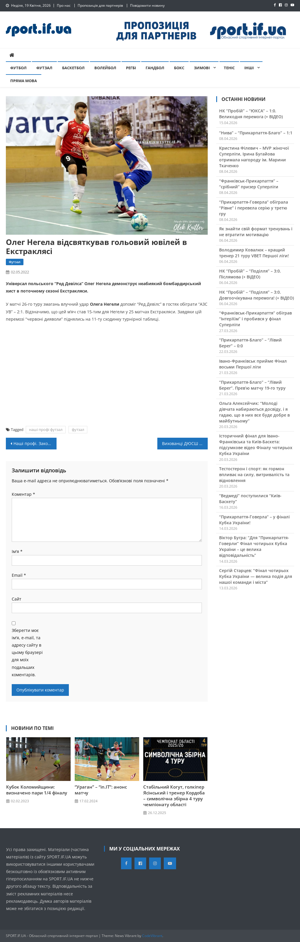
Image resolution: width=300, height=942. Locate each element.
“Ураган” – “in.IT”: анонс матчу (101, 790)
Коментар (23, 494)
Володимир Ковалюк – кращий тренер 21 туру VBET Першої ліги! (254, 252)
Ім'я (17, 551)
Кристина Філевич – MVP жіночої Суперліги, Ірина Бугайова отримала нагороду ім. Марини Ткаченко (254, 156)
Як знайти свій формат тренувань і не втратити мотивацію (255, 231)
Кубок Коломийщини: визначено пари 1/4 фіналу (36, 790)
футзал (78, 429)
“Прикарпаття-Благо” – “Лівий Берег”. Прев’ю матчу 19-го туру (252, 385)
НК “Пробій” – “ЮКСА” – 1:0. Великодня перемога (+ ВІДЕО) (251, 113)
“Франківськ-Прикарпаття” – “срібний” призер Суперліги (248, 184)
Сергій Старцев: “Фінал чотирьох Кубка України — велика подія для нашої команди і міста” (255, 576)
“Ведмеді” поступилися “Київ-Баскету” (250, 498)
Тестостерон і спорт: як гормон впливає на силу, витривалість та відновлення (254, 474)
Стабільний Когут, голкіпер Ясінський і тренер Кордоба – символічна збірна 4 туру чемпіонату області (174, 795)
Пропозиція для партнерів (100, 5)
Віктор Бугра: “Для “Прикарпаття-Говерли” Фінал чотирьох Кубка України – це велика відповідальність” (254, 546)
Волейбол (105, 67)
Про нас (64, 5)
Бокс (179, 67)
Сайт (16, 599)
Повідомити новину (147, 5)
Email (19, 575)
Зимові (202, 67)
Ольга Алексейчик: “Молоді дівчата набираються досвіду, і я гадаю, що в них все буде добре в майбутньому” (254, 412)
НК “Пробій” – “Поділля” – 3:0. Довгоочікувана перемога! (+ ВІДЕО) (256, 295)
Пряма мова (23, 80)
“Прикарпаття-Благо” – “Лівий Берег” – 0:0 (250, 343)
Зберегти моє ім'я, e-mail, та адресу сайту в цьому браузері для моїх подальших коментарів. (27, 652)
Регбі (131, 67)
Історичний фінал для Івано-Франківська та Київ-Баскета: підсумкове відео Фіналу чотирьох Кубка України (255, 444)
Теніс (229, 67)
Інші (249, 67)
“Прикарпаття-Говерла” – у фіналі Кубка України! (254, 519)
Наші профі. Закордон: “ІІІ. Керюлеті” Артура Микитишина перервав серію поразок (34, 443)
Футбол (18, 67)
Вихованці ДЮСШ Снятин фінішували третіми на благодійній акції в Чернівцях (185, 443)
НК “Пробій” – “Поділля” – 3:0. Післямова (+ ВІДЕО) (250, 274)
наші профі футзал (45, 429)
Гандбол (155, 67)
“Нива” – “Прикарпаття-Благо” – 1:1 (255, 133)
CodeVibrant (152, 935)
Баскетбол (73, 67)
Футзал (44, 67)
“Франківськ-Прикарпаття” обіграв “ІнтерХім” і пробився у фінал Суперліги (255, 318)
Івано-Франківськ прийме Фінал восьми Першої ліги (253, 364)
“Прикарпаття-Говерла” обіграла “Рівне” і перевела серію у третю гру (253, 208)
